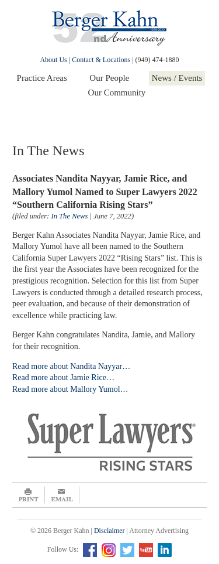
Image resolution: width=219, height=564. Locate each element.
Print (28, 495)
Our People (109, 78)
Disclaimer (109, 531)
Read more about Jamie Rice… (63, 377)
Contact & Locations (101, 60)
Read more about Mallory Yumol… (70, 389)
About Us (53, 60)
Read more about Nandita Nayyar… (71, 366)
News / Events (177, 78)
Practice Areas (42, 78)
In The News (69, 216)
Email (62, 495)
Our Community (117, 92)
